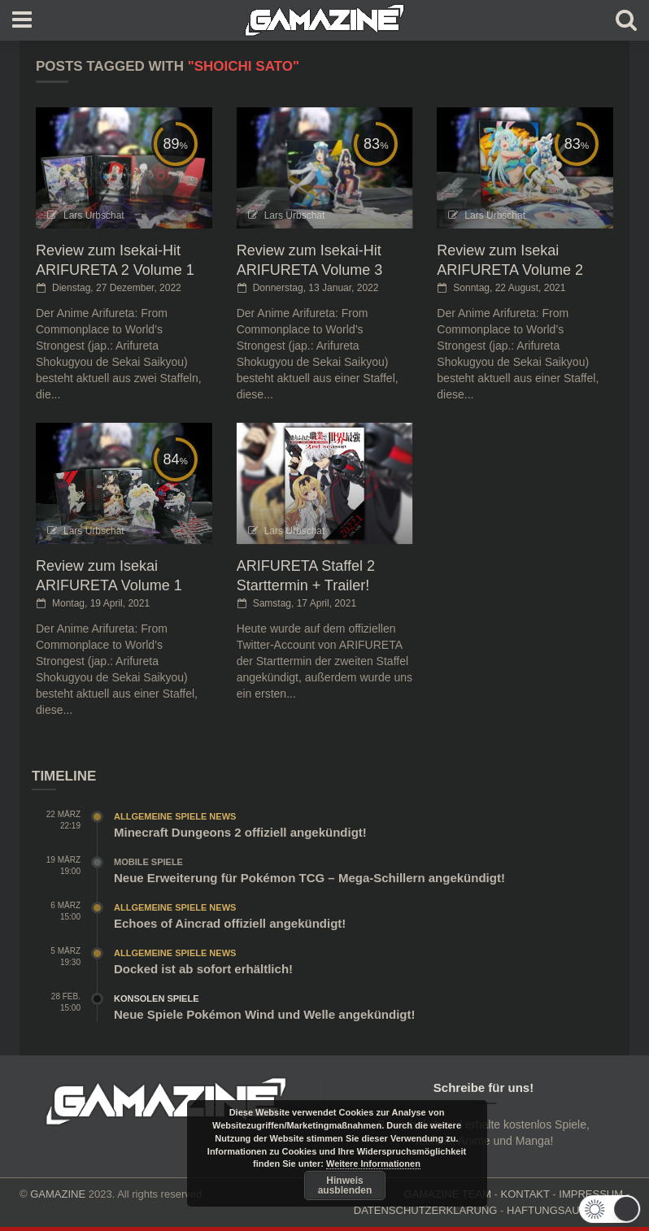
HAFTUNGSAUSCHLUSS (568, 1210)
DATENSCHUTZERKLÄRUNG (426, 1210)
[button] (613, 1209)
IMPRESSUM (591, 1194)
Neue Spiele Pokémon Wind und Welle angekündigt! (264, 1014)
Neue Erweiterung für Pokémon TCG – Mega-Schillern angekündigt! (309, 878)
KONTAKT (525, 1194)
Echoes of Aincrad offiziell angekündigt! (230, 923)
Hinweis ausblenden (345, 1185)
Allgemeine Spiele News (175, 816)
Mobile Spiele (148, 862)
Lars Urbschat (93, 215)
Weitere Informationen (373, 1163)
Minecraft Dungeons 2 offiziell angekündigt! (240, 832)
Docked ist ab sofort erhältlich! (203, 969)
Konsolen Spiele (156, 998)
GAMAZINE (57, 1194)
